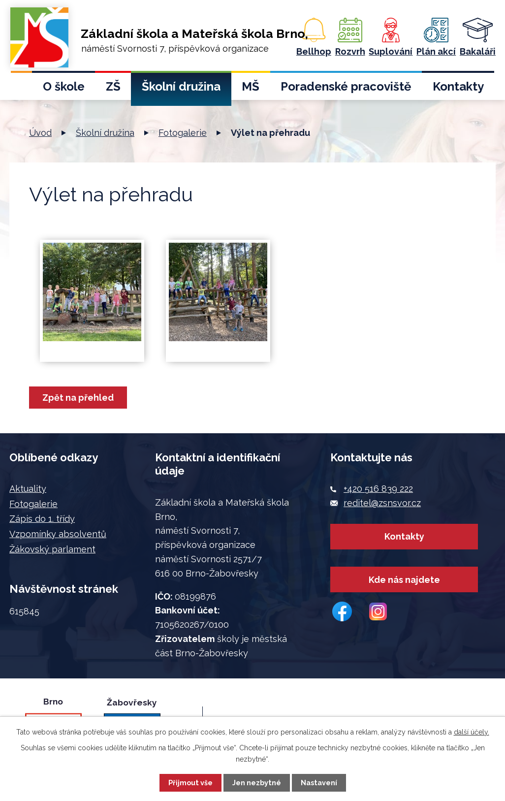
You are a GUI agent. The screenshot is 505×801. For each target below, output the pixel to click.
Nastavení (319, 782)
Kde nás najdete (404, 580)
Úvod (21, 89)
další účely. (471, 732)
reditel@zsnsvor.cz (382, 503)
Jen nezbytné (256, 782)
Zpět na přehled (78, 397)
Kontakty (458, 86)
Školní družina (181, 86)
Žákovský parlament (52, 549)
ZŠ (113, 86)
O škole (64, 86)
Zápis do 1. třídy (42, 518)
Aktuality (27, 488)
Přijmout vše (190, 782)
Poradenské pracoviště (346, 86)
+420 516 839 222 (378, 488)
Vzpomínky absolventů (57, 534)
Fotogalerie (182, 133)
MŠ (250, 86)
